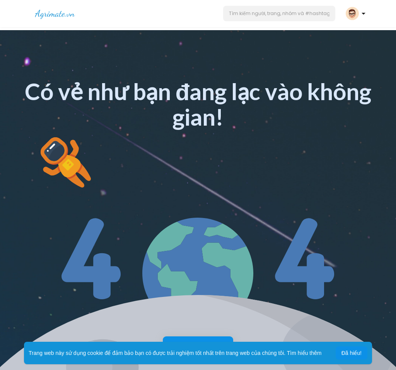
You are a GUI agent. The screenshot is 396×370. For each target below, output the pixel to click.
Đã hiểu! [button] (351, 353)
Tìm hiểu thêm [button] (304, 353)
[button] (279, 13)
